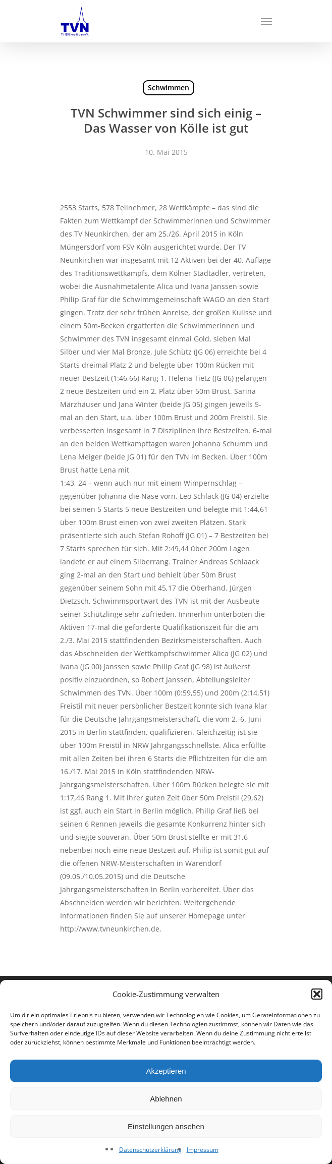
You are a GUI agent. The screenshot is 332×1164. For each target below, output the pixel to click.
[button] (317, 994)
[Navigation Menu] (266, 21)
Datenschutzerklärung (150, 1149)
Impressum (202, 1149)
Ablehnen (166, 1098)
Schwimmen (168, 87)
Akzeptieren (166, 1071)
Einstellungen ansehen (166, 1126)
